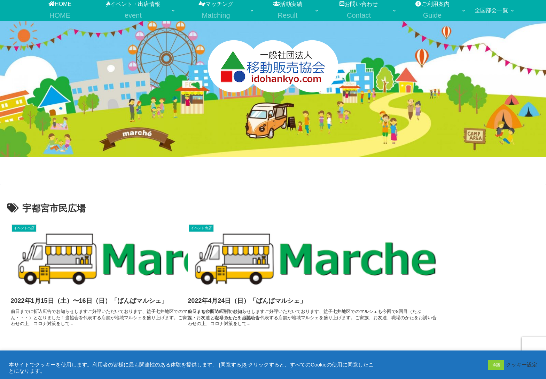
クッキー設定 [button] (521, 365)
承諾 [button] (496, 365)
